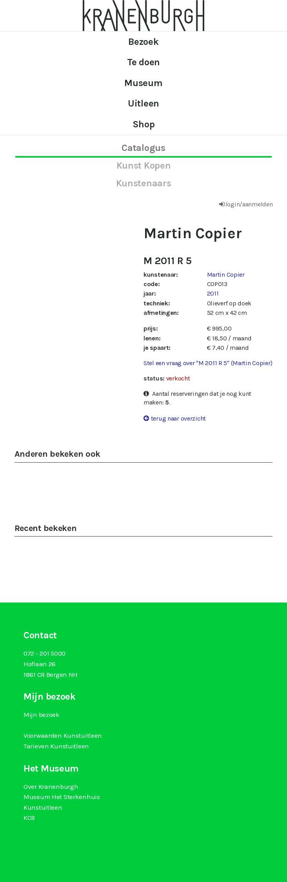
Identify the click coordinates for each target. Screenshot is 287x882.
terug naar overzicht (178, 418)
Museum (143, 82)
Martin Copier (226, 274)
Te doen (143, 62)
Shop (144, 124)
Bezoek (143, 41)
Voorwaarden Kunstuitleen (63, 735)
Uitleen (143, 103)
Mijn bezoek (42, 714)
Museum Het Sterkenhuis (62, 797)
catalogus (143, 147)
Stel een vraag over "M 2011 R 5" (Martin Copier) (208, 363)
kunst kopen (143, 165)
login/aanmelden (249, 204)
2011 (213, 293)
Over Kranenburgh (51, 786)
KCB (29, 817)
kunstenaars (143, 183)
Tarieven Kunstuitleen (56, 746)
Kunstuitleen (43, 807)
